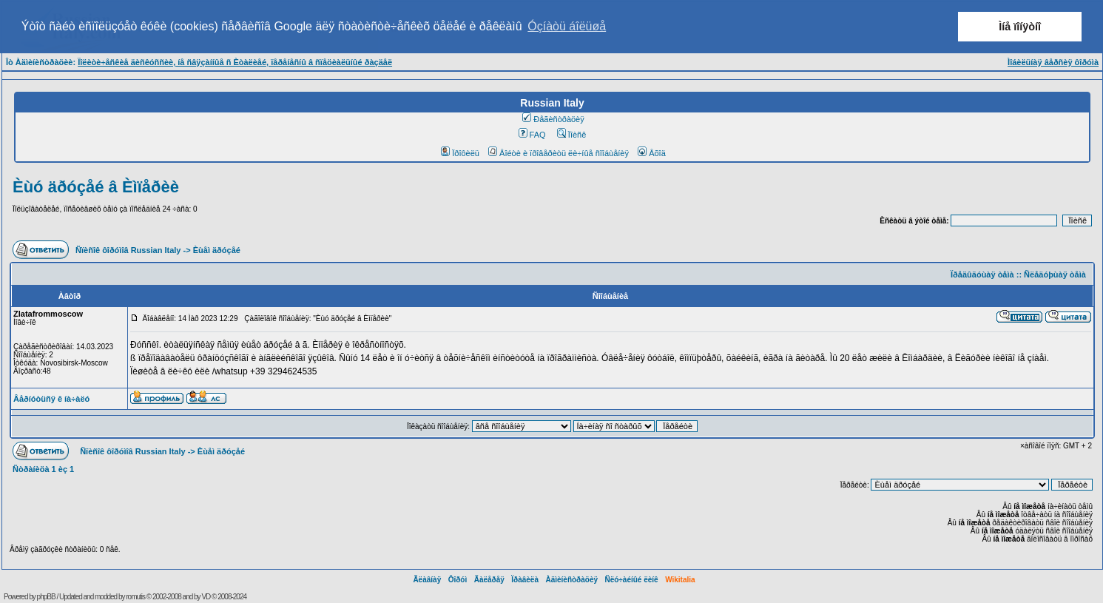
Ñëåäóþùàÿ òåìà (1055, 274)
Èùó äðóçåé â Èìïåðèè (96, 187)
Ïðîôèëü (460, 153)
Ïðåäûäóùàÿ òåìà (982, 274)
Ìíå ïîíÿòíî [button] (1020, 27)
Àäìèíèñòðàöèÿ (571, 580)
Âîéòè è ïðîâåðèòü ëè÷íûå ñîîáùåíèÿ (558, 153)
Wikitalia (680, 580)
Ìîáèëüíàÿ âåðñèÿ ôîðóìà (1053, 62)
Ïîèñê (571, 134)
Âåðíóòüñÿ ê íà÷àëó (51, 398)
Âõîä (652, 153)
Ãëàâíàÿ (427, 580)
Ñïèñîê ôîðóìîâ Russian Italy (128, 250)
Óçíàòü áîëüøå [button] (566, 26)
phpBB (46, 597)
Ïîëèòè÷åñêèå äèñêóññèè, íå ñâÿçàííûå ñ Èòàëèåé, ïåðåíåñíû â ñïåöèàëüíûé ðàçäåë (235, 62)
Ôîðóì (458, 580)
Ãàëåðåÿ (489, 580)
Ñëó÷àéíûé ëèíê (631, 580)
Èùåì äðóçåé (216, 250)
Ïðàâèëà (525, 580)
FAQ (532, 134)
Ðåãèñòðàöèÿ (553, 119)
